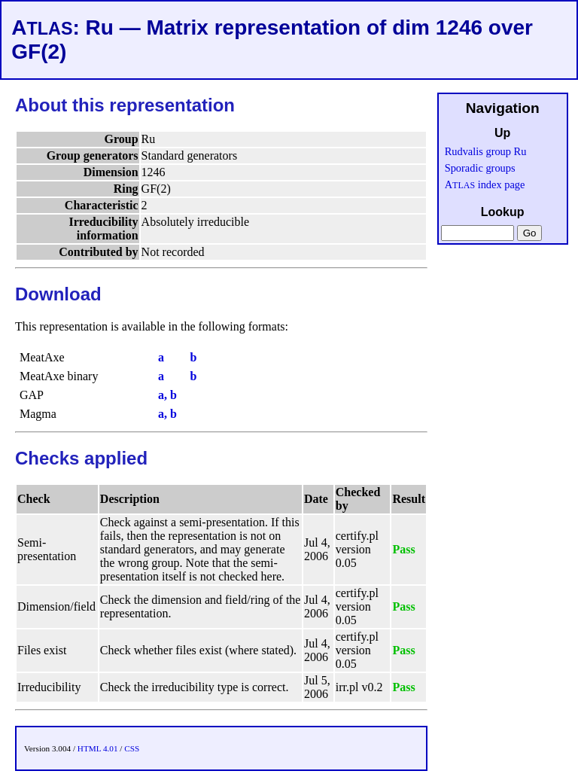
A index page (485, 184)
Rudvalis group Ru (486, 151)
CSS (131, 748)
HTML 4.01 (98, 748)
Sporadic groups (480, 168)
